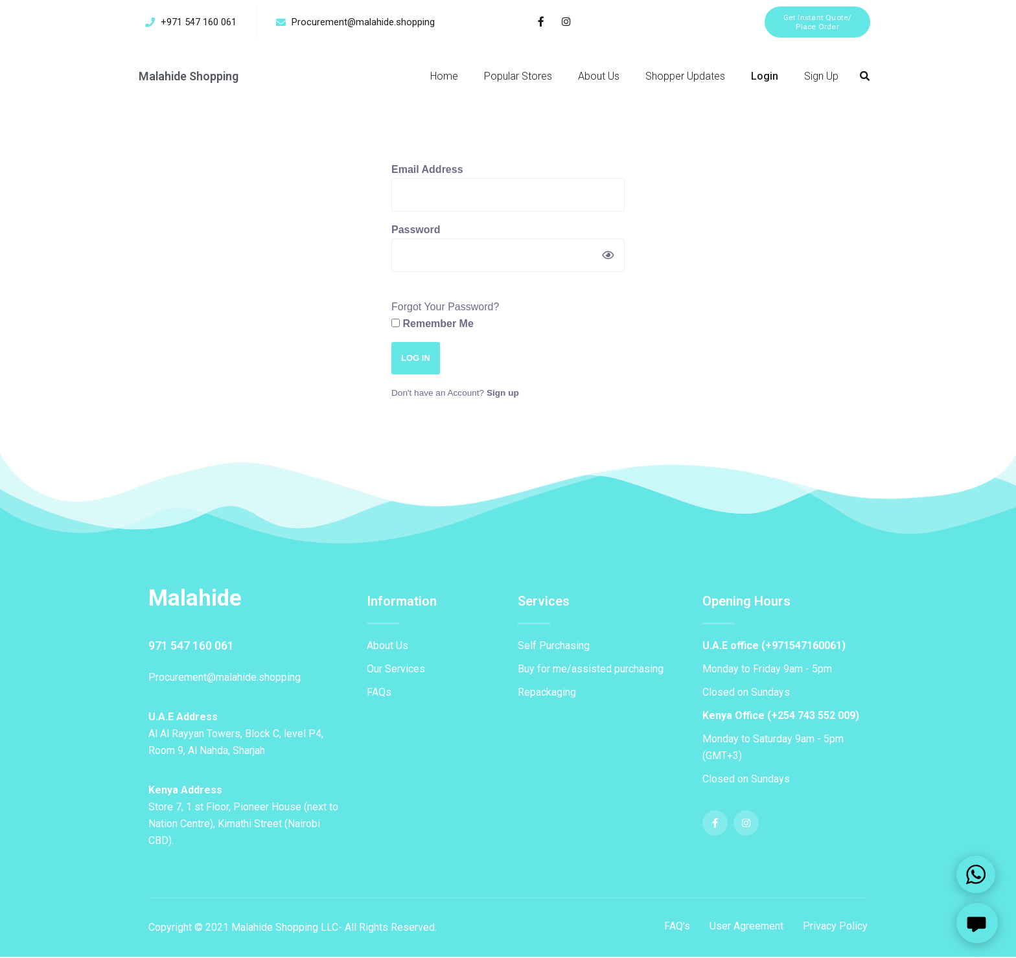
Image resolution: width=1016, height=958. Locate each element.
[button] (816, 22)
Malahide (196, 599)
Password (416, 230)
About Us (598, 77)
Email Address (427, 170)
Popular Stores (518, 77)
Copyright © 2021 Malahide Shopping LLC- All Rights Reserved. (292, 928)
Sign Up (821, 77)
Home (444, 77)
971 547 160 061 (191, 647)
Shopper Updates (685, 77)
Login (764, 77)
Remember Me (432, 324)
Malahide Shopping (189, 77)
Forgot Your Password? (445, 308)
